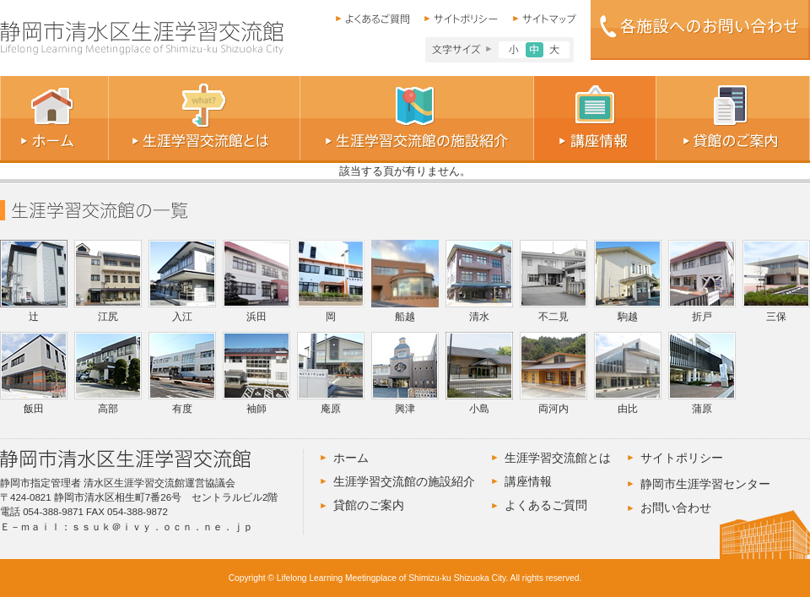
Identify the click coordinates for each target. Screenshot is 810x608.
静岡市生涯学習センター (705, 484)
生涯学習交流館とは (558, 457)
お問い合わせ (675, 507)
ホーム (351, 457)
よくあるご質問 (546, 505)
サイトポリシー (681, 457)
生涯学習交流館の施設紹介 (404, 481)
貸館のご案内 (368, 505)
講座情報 (528, 481)
